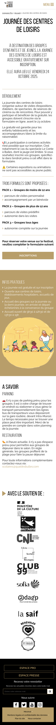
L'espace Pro (7, 13)
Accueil (17, 13)
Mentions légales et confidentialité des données (27, 715)
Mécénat (27, 712)
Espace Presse (29, 675)
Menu (48, 4)
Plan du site (20, 719)
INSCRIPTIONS (28, 255)
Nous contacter (34, 719)
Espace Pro (29, 668)
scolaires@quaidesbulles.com (20, 466)
